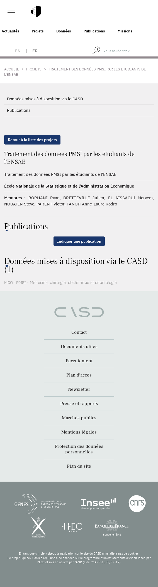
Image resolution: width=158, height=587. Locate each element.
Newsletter (79, 389)
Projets (37, 31)
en (18, 50)
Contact (79, 332)
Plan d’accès (79, 375)
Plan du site (79, 466)
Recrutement (79, 361)
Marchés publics (79, 418)
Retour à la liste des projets (32, 139)
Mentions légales (79, 432)
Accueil (11, 69)
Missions (125, 31)
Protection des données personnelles (79, 449)
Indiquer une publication (79, 241)
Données (63, 31)
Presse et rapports (79, 404)
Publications (94, 31)
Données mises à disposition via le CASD (45, 98)
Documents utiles (79, 347)
